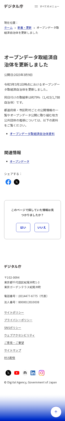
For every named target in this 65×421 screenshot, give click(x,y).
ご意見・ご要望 (14, 343)
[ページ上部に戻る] (56, 412)
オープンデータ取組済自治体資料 (32, 133)
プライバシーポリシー (18, 320)
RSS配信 (9, 358)
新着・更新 (25, 27)
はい (23, 227)
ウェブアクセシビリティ (19, 335)
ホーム (8, 27)
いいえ (41, 227)
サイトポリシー (14, 312)
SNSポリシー (12, 327)
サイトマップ (12, 350)
